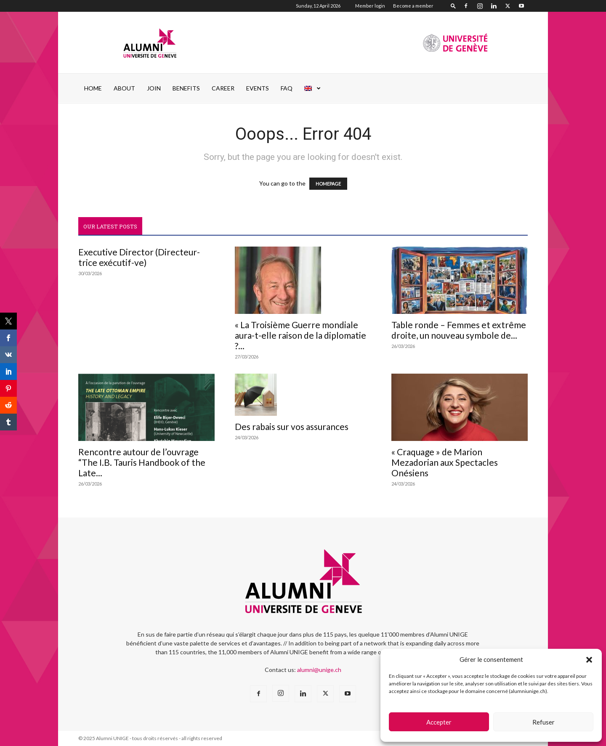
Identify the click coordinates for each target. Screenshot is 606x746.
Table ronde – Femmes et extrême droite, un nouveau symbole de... (458, 329)
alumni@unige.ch (319, 669)
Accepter (439, 722)
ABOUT (124, 88)
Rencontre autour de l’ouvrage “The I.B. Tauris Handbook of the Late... (141, 462)
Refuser (543, 722)
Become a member (413, 5)
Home (93, 88)
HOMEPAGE (328, 183)
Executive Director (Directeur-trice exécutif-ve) (139, 257)
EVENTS (257, 88)
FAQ (286, 88)
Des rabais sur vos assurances (291, 426)
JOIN (154, 88)
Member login (370, 5)
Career (223, 88)
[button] (589, 660)
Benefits (186, 88)
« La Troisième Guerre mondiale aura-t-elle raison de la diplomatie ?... (300, 335)
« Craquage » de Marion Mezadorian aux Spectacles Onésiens (444, 462)
